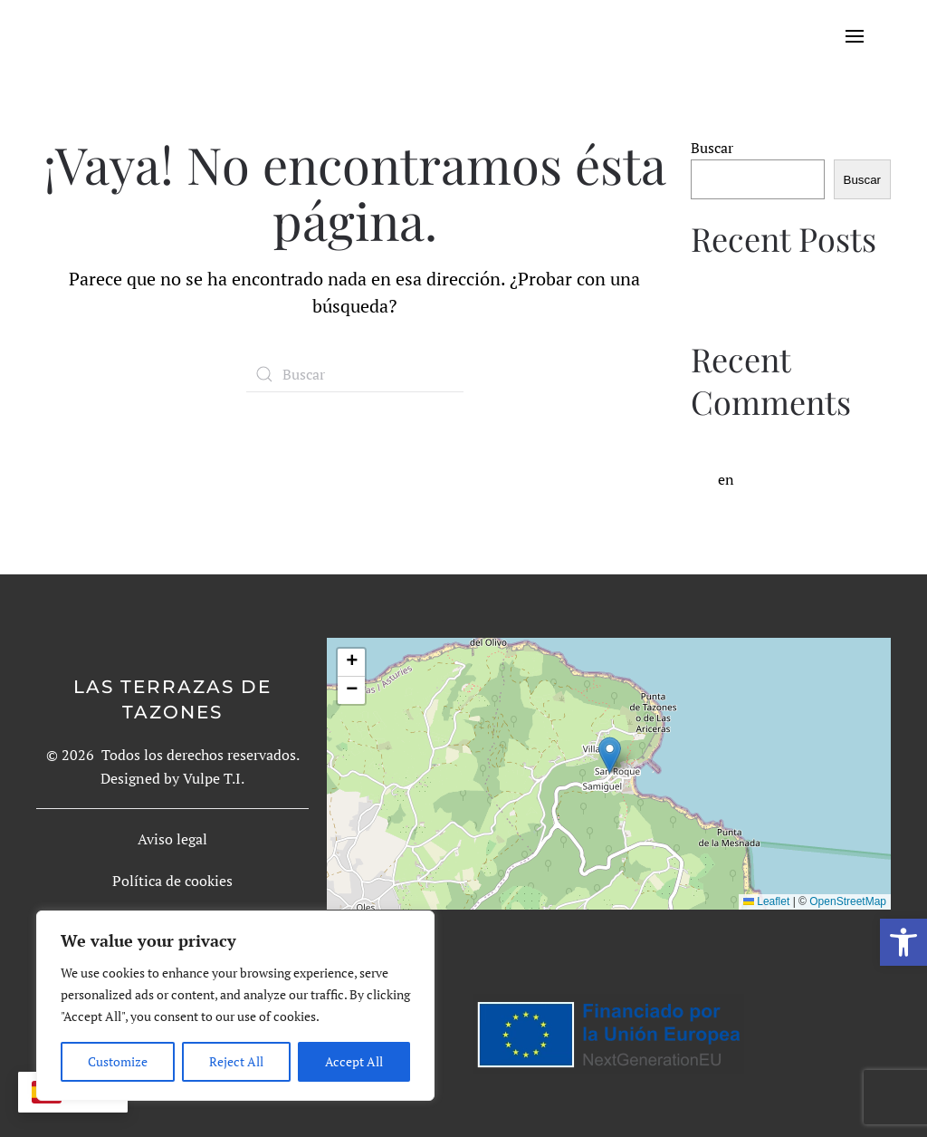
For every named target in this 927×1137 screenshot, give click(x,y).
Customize (118, 1061)
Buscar (712, 148)
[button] (903, 942)
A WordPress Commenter (799, 453)
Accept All (354, 1061)
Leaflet (766, 901)
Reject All (236, 1061)
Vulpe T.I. (213, 778)
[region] (235, 1006)
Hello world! (731, 290)
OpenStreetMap (847, 901)
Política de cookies (172, 881)
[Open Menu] (868, 36)
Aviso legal (172, 839)
